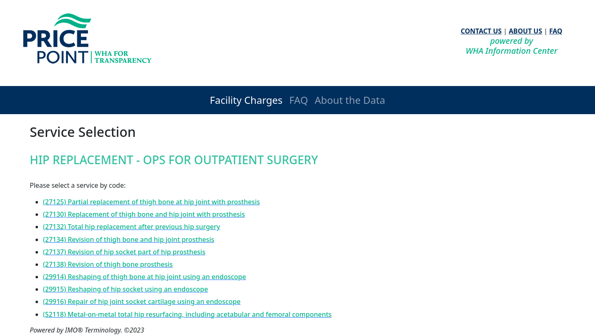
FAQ (555, 31)
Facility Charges (246, 100)
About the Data (349, 100)
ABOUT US (525, 31)
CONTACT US (481, 31)
